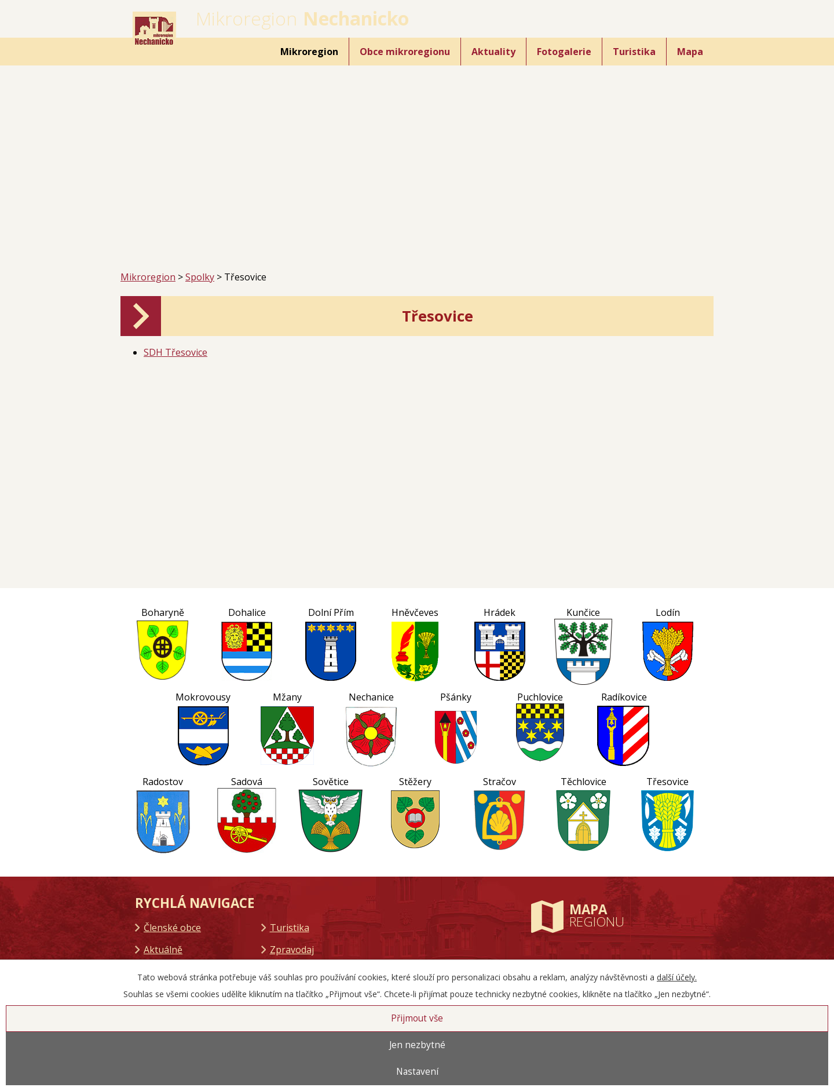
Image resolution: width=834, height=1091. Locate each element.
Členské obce (172, 927)
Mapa (690, 51)
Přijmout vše (417, 1018)
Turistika (634, 51)
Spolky (199, 277)
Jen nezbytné (417, 1045)
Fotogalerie (564, 51)
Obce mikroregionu (405, 51)
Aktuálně (163, 949)
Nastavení (417, 1072)
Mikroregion (309, 51)
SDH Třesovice (175, 352)
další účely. (677, 977)
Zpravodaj (292, 949)
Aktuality (493, 51)
